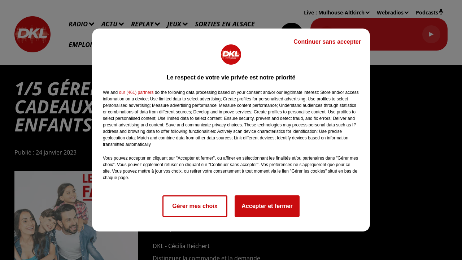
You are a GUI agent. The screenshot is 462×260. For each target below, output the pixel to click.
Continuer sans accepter (327, 42)
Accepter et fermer (266, 206)
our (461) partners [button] (136, 92)
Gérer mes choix (194, 206)
